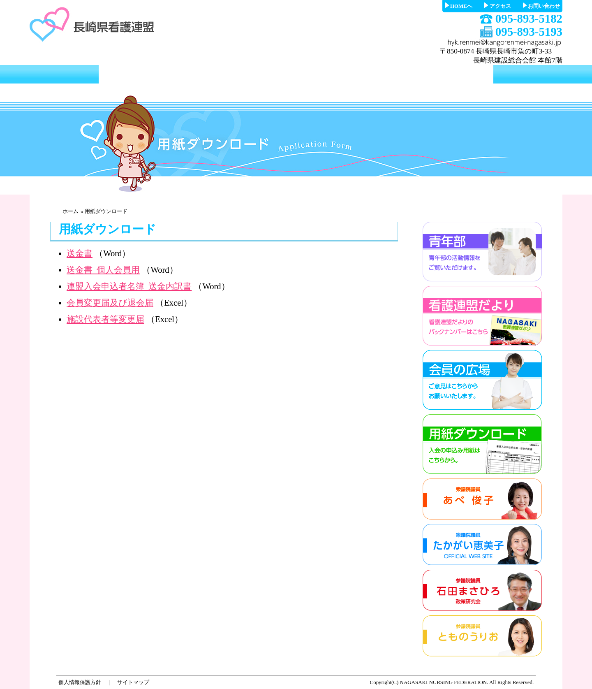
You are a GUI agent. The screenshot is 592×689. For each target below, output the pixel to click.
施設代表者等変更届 (105, 319)
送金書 (79, 253)
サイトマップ (133, 682)
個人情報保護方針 (79, 682)
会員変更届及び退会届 (110, 302)
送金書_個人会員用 (103, 269)
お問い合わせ (544, 6)
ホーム (70, 211)
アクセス (500, 6)
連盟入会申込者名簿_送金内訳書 (129, 286)
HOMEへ (461, 6)
